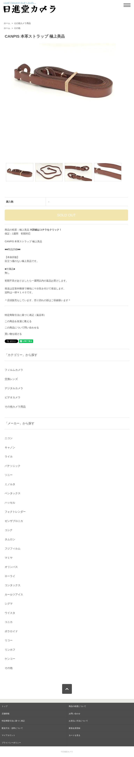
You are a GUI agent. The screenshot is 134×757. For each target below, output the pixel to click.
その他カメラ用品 (22, 23)
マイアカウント (8, 735)
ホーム (7, 23)
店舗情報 (5, 714)
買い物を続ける (13, 333)
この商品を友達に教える (18, 321)
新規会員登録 (74, 728)
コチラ (43, 229)
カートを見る (74, 735)
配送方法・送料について (12, 728)
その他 (17, 28)
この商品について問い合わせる (22, 327)
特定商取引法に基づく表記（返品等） (25, 315)
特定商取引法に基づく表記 (13, 721)
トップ (5, 706)
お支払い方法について (78, 721)
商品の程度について (77, 706)
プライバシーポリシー (11, 743)
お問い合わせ (74, 714)
